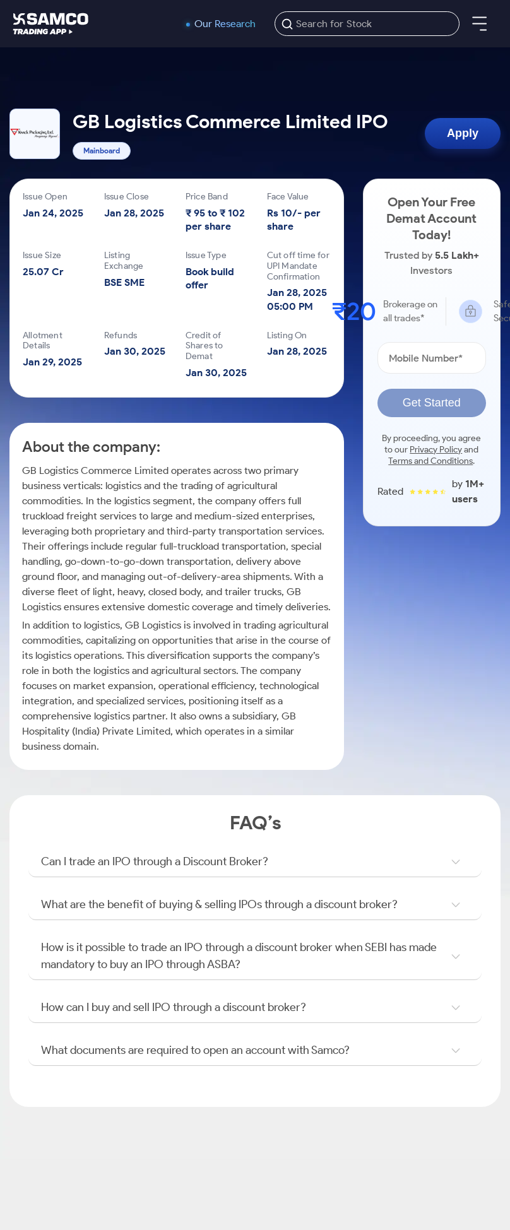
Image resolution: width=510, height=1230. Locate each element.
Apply (462, 133)
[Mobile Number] (431, 358)
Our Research (225, 24)
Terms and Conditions (430, 461)
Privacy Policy (436, 449)
